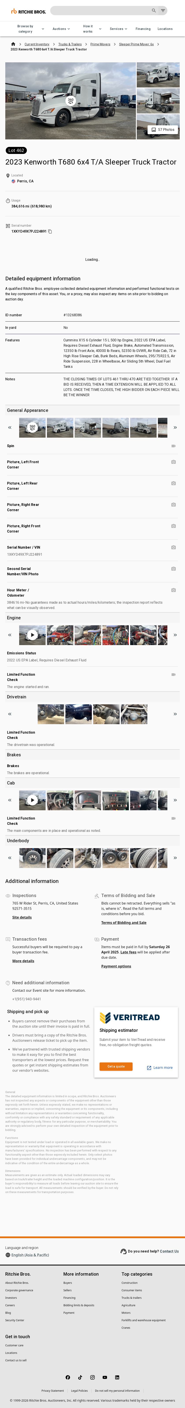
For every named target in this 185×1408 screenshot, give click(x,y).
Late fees (128, 952)
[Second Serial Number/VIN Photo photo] (173, 568)
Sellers (67, 1290)
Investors (11, 1298)
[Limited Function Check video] (173, 674)
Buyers (67, 1283)
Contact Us (169, 1251)
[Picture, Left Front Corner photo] (173, 462)
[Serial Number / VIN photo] (173, 547)
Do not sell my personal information (117, 1391)
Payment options (116, 966)
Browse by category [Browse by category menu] (28, 29)
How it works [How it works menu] (91, 29)
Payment (68, 1313)
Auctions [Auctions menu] (62, 29)
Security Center (14, 1320)
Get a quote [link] (116, 1066)
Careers (10, 1305)
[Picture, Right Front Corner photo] (173, 526)
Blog (8, 1313)
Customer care (14, 1345)
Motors (126, 1313)
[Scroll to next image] (175, 427)
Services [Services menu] (119, 29)
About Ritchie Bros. (17, 1283)
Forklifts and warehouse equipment (144, 1320)
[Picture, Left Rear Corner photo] (173, 483)
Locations (165, 29)
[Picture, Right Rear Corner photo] (173, 504)
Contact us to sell (15, 1360)
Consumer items (132, 1290)
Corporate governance (19, 1290)
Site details (22, 917)
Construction (130, 1283)
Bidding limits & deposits (78, 1305)
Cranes (126, 1328)
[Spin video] (173, 446)
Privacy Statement (52, 1391)
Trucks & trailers (132, 1298)
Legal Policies (79, 1391)
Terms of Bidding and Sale (123, 922)
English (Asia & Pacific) (30, 1255)
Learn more (159, 1067)
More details (23, 960)
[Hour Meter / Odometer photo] (173, 590)
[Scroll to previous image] (9, 427)
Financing (143, 29)
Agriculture (128, 1305)
